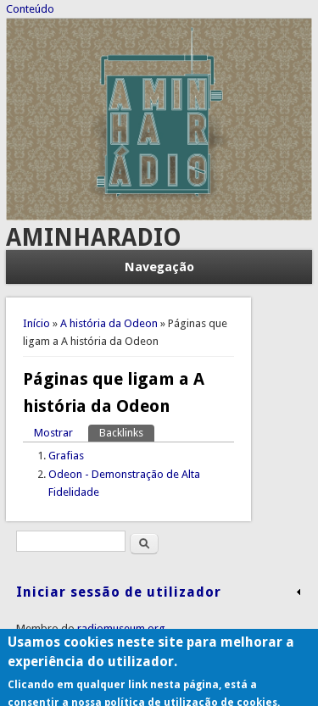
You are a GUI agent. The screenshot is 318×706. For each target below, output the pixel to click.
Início (36, 323)
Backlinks (126, 432)
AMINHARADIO (93, 238)
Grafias (66, 455)
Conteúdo (30, 9)
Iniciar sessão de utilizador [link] (118, 592)
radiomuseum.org (121, 628)
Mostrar (53, 432)
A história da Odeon (109, 323)
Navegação (159, 267)
